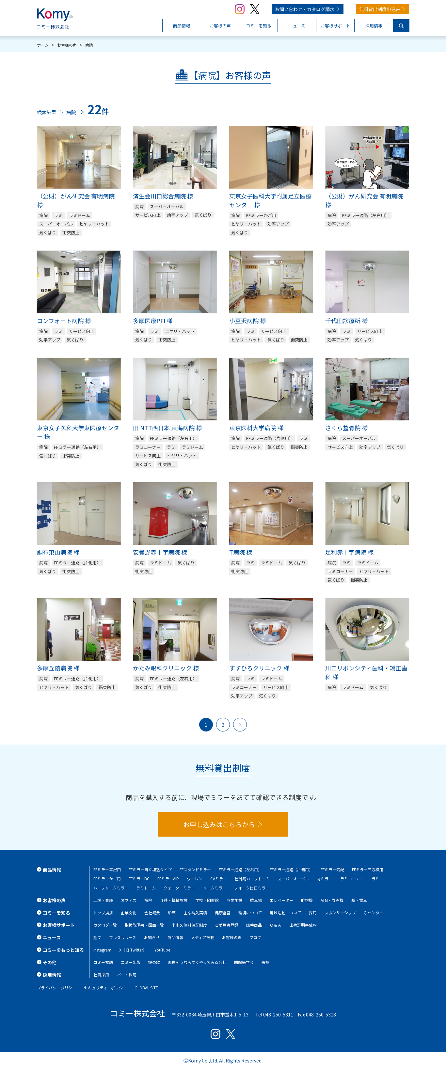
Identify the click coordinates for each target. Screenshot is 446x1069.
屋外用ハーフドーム (252, 878)
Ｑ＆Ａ (275, 925)
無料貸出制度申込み (379, 9)
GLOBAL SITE (146, 987)
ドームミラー (214, 887)
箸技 (265, 962)
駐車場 (256, 900)
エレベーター (281, 900)
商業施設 (234, 900)
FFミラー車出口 (107, 869)
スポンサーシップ (340, 912)
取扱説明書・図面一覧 (144, 925)
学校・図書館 (207, 900)
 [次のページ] (240, 724)
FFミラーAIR (168, 878)
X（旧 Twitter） (133, 949)
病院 (148, 900)
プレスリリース (122, 937)
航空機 (307, 900)
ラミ (375, 878)
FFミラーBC (139, 878)
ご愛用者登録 (226, 925)
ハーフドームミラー (110, 887)
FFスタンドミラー (195, 869)
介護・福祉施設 (173, 900)
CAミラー (218, 878)
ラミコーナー (352, 878)
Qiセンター (373, 912)
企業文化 (128, 912)
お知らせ (152, 937)
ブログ (255, 937)
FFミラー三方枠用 (367, 869)
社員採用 (101, 974)
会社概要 (152, 912)
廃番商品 (254, 925)
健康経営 (223, 912)
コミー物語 (103, 962)
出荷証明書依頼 (303, 925)
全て (97, 937)
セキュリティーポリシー (105, 987)
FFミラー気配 (332, 869)
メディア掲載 (202, 937)
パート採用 (126, 974)
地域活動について (285, 912)
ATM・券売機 (332, 900)
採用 (313, 912)
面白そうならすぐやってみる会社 (197, 962)
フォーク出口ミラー (251, 887)
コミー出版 (130, 962)
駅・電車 (359, 900)
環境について (250, 912)
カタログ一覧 (105, 925)
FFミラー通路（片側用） (291, 869)
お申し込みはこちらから (219, 824)
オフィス (128, 900)
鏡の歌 (154, 962)
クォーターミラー (179, 887)
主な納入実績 (195, 912)
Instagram (102, 949)
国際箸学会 (244, 962)
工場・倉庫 (103, 900)
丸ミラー (324, 878)
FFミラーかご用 (107, 878)
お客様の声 (232, 937)
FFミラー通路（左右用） (240, 869)
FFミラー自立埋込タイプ (150, 869)
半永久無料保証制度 (189, 925)
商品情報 (175, 937)
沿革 (172, 912)
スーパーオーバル (293, 878)
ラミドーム (146, 887)
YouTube (162, 949)
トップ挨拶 (103, 912)
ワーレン (194, 878)
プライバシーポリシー (56, 987)
